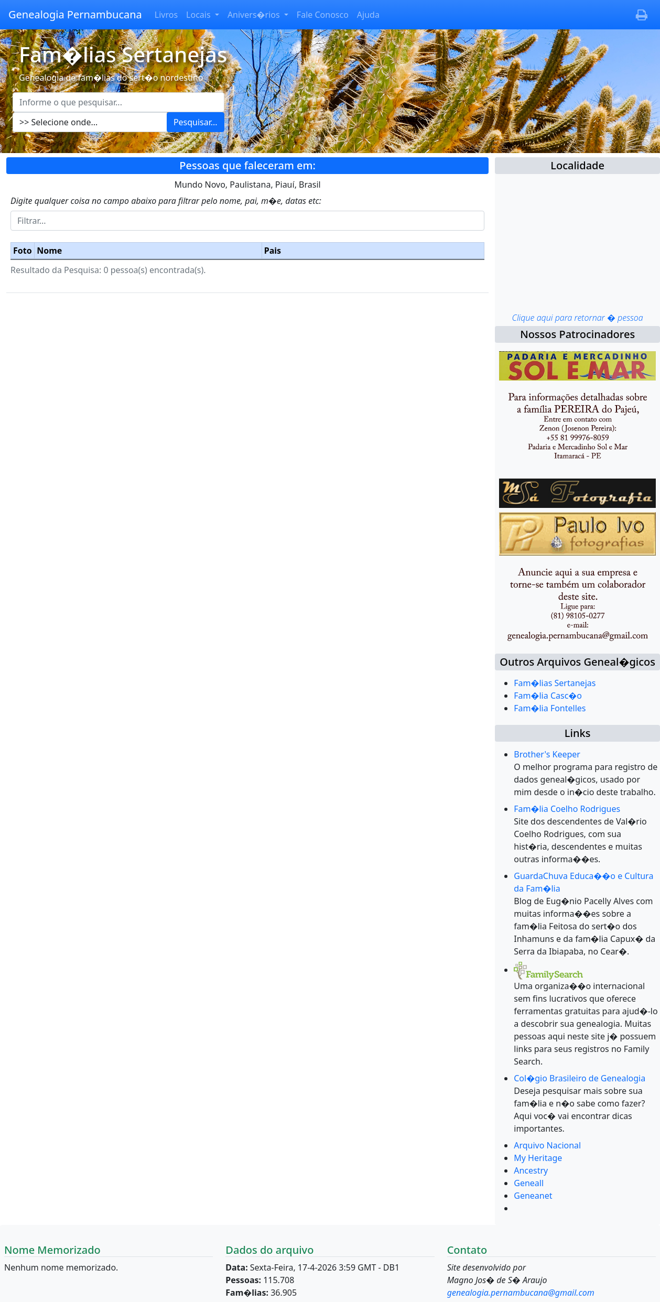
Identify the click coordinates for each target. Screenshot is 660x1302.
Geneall (529, 1183)
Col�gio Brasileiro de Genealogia (579, 1078)
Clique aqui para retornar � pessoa (577, 317)
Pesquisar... (196, 122)
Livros (166, 14)
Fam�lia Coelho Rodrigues (567, 809)
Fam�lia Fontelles (550, 708)
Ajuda (368, 14)
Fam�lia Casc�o (548, 695)
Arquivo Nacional (547, 1145)
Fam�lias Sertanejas (555, 683)
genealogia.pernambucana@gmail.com (520, 1292)
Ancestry (531, 1170)
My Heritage (538, 1158)
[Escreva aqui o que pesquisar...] (118, 102)
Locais (199, 14)
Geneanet (533, 1195)
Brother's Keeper (547, 754)
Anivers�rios (255, 14)
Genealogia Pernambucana (75, 14)
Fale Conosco (323, 14)
